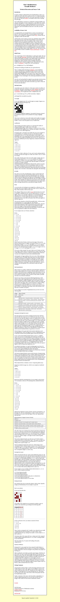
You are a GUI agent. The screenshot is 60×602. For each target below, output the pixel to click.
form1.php (24, 57)
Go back (16, 582)
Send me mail (17, 593)
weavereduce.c (17, 91)
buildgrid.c (21, 63)
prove (32, 192)
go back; (26, 18)
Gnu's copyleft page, (35, 49)
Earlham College (18, 589)
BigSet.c (18, 90)
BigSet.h (37, 89)
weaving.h (33, 90)
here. (36, 35)
